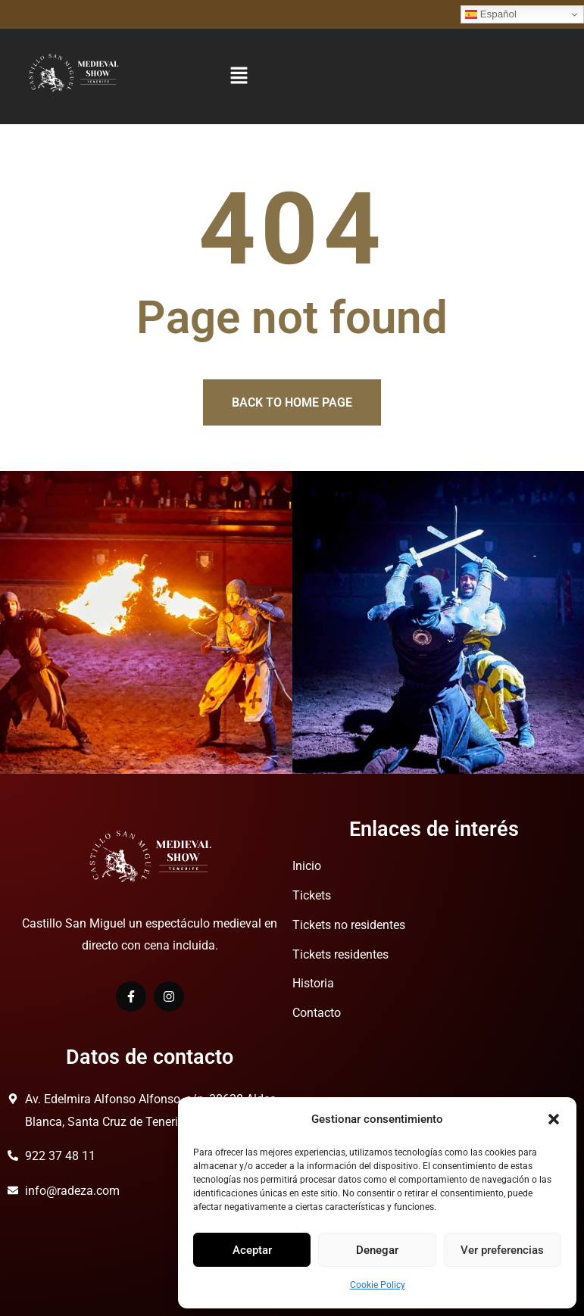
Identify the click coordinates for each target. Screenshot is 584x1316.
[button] (553, 1119)
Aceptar (252, 1250)
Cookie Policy (377, 1285)
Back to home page (292, 402)
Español (491, 14)
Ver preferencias (502, 1250)
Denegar (377, 1250)
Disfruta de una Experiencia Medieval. (100, 14)
